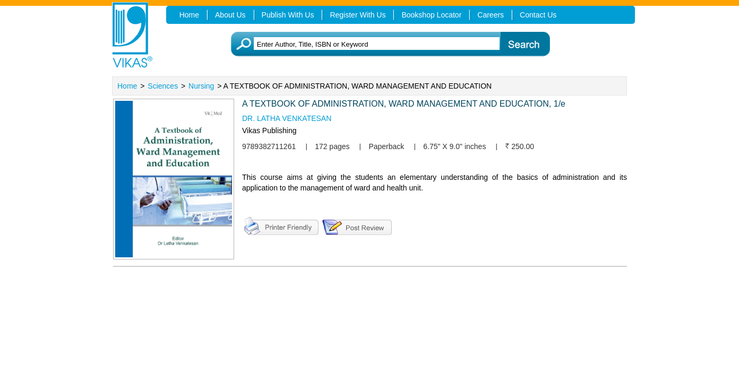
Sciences (163, 86)
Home (127, 86)
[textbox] (385, 44)
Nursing (201, 86)
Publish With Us (288, 15)
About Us (230, 15)
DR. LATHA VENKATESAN (286, 118)
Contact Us (538, 15)
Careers (490, 15)
